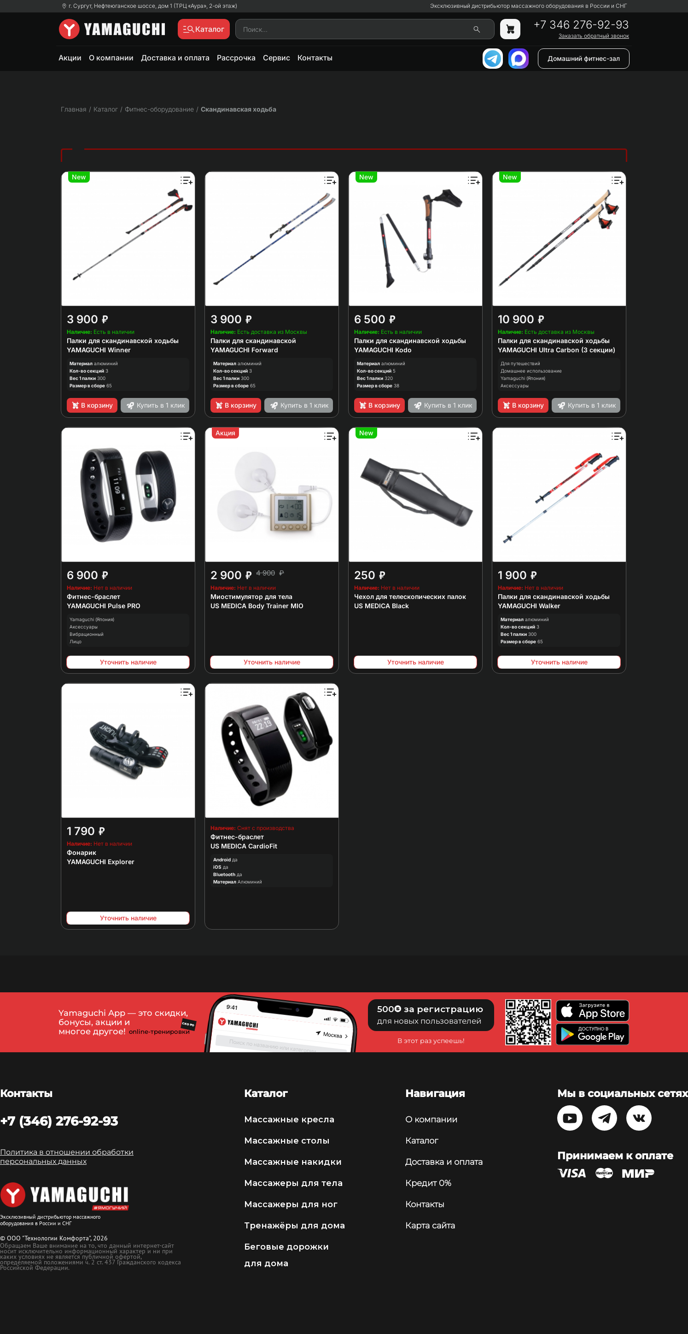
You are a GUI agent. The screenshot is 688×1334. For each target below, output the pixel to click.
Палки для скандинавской (253, 340)
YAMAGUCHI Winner (99, 350)
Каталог (421, 1141)
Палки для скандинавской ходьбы (123, 340)
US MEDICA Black (381, 606)
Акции (70, 57)
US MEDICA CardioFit (243, 846)
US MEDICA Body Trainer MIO (256, 606)
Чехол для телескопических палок (410, 596)
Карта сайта (430, 1226)
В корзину (92, 405)
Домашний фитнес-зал (584, 58)
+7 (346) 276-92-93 (59, 1121)
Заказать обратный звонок (594, 36)
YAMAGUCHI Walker (529, 606)
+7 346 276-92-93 (581, 25)
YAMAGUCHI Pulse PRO (103, 606)
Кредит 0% (428, 1183)
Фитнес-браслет (93, 596)
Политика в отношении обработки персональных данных (67, 1157)
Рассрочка (236, 57)
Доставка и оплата (175, 57)
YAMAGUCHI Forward (244, 350)
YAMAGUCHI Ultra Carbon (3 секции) (556, 350)
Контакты (314, 57)
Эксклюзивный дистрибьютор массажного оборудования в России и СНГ (528, 6)
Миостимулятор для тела (251, 596)
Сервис (276, 57)
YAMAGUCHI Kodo (383, 350)
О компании (111, 57)
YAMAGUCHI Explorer (100, 862)
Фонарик (81, 852)
